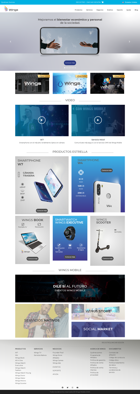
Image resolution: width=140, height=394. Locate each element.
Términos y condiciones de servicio (114, 370)
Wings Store (57, 355)
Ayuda (128, 10)
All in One (19, 360)
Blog (136, 10)
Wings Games (58, 360)
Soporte (120, 10)
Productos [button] (78, 10)
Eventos (110, 10)
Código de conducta (117, 357)
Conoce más (42, 211)
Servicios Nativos (40, 355)
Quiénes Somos (8, 2)
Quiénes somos (96, 353)
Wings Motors (20, 381)
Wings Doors (20, 375)
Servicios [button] (89, 10)
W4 (16, 355)
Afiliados (56, 358)
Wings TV (37, 353)
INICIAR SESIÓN (94, 2)
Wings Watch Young (23, 373)
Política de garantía (97, 360)
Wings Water (20, 378)
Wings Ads (57, 363)
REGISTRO (80, 2)
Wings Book (19, 358)
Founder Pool (58, 353)
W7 (16, 353)
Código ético (114, 360)
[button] (10, 41)
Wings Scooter (20, 383)
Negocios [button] (100, 10)
